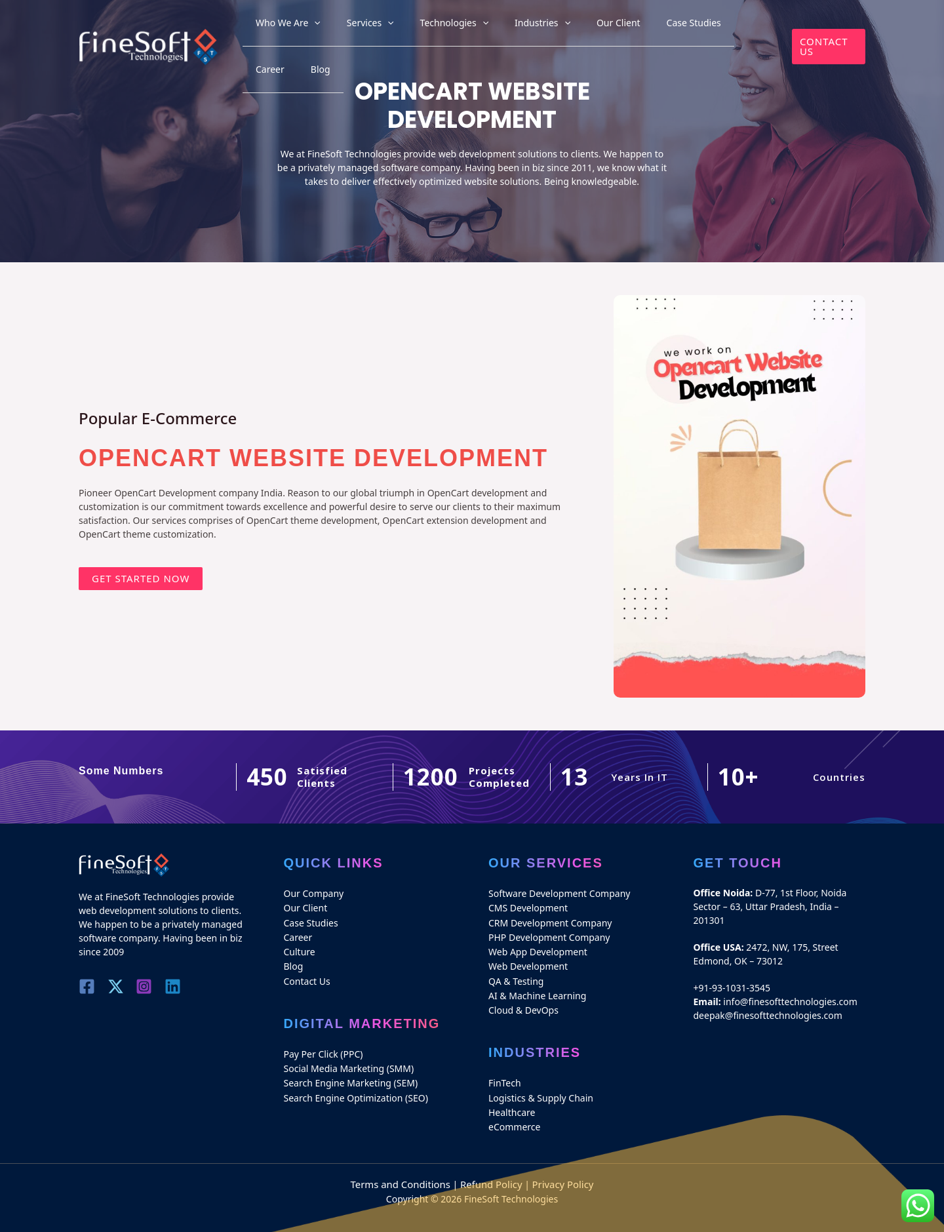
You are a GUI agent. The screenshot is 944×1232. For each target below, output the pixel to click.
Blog (754, 27)
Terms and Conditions (404, 1173)
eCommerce (514, 1116)
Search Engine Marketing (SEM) (351, 1075)
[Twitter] (119, 986)
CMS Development (528, 906)
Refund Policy (490, 1173)
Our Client (601, 27)
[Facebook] (87, 986)
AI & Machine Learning (537, 989)
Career (717, 27)
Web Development (528, 961)
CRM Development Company (550, 920)
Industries (538, 27)
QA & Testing (515, 975)
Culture (299, 948)
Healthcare (511, 1102)
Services (392, 27)
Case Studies (662, 27)
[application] (349, 27)
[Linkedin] (183, 986)
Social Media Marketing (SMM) (349, 1061)
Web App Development (537, 948)
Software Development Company (559, 892)
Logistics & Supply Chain (540, 1089)
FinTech (504, 1075)
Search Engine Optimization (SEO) (356, 1089)
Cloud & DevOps (523, 1003)
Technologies (462, 27)
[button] (824, 27)
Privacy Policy (558, 1173)
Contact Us (307, 975)
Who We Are (322, 27)
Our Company (314, 892)
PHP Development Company (549, 934)
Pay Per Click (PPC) (323, 1047)
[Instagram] (151, 986)
